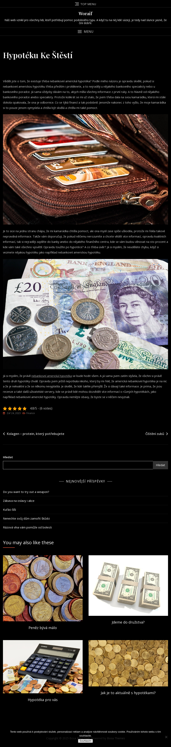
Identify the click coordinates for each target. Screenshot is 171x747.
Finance (30, 413)
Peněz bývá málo (43, 628)
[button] (85, 32)
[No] (166, 737)
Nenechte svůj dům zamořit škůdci (26, 519)
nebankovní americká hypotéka (53, 376)
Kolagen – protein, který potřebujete (35, 434)
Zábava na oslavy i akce (18, 501)
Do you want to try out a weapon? (26, 492)
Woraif (85, 13)
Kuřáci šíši (9, 510)
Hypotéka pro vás (43, 700)
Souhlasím (85, 740)
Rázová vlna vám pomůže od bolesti (27, 528)
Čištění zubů (154, 434)
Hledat (8, 458)
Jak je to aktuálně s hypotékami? (128, 693)
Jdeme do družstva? (128, 622)
